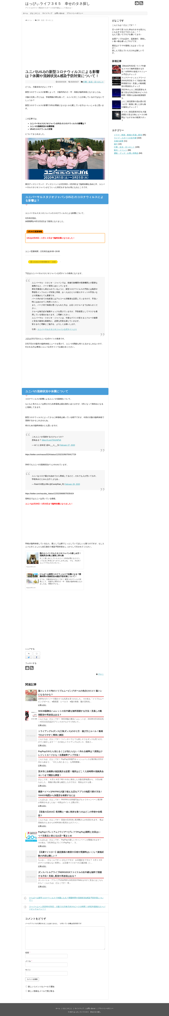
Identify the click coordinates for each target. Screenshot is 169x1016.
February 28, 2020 (72, 484)
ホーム (25, 13)
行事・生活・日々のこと (93, 82)
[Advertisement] (65, 46)
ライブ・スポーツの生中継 (125, 138)
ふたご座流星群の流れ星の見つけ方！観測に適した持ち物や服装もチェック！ (133, 104)
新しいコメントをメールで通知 (41, 987)
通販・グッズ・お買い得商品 (126, 153)
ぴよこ (101, 674)
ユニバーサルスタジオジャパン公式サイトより (57, 329)
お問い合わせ (59, 13)
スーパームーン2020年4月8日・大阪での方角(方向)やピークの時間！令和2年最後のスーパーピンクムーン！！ (64, 907)
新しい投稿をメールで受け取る (41, 991)
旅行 (116, 144)
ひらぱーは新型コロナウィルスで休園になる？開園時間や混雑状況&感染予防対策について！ (64, 898)
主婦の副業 (118, 141)
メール (28, 961)
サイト (28, 970)
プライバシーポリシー (75, 13)
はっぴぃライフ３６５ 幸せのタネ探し (59, 4)
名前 (27, 953)
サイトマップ (47, 13)
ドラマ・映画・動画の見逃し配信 (128, 135)
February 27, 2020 (67, 445)
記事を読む (42, 705)
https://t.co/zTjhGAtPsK (51, 440)
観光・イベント (120, 150)
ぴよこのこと (35, 13)
